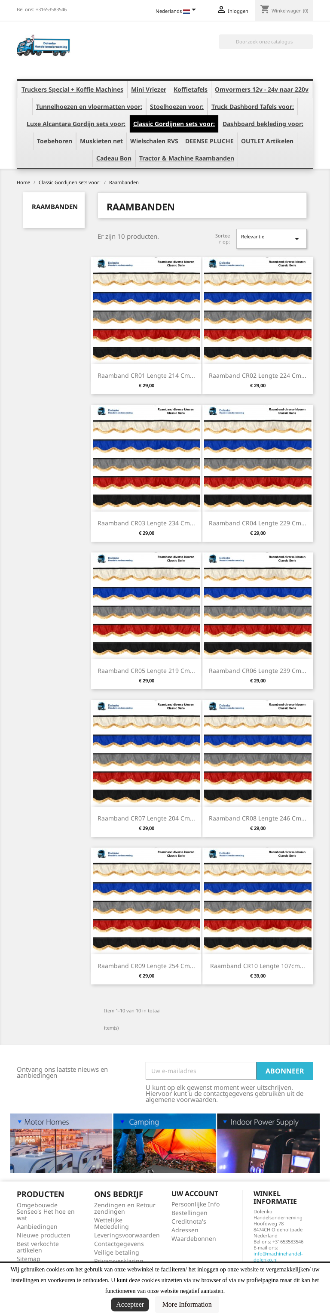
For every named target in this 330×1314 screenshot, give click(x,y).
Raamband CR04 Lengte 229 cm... (257, 523)
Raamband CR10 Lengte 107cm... (257, 966)
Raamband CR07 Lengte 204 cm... (146, 818)
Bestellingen (189, 1213)
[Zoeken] (266, 41)
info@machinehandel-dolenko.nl (278, 1256)
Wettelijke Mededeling (111, 1223)
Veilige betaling (116, 1252)
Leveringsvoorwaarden (127, 1235)
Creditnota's (188, 1221)
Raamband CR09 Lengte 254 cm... (146, 966)
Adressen (185, 1230)
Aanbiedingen (37, 1226)
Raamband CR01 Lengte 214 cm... (146, 375)
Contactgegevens (119, 1244)
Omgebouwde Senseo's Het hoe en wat (46, 1211)
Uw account (194, 1193)
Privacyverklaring (119, 1261)
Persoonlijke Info (195, 1204)
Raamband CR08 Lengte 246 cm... (257, 818)
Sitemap (28, 1259)
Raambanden (55, 206)
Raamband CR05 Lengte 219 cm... (146, 670)
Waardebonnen (193, 1238)
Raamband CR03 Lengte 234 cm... (146, 523)
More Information (187, 1304)
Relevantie (271, 238)
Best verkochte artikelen (38, 1247)
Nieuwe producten (43, 1235)
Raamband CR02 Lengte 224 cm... (257, 375)
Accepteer (130, 1304)
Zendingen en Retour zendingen (125, 1208)
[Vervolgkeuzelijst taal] (177, 11)
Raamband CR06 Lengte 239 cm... (257, 670)
